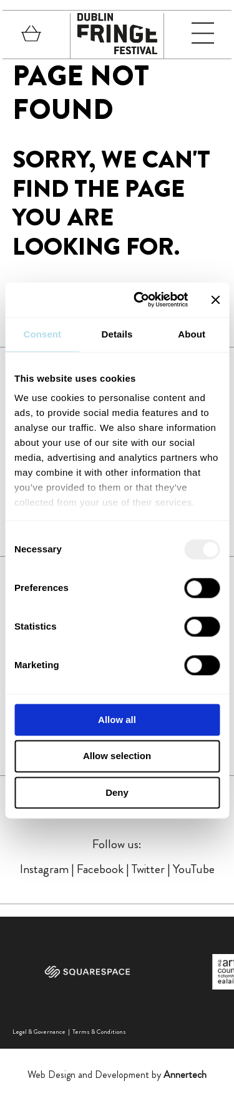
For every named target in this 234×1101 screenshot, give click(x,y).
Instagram (44, 869)
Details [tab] (117, 334)
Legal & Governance (39, 1031)
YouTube (194, 869)
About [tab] (191, 334)
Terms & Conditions (99, 1031)
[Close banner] (215, 299)
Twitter (148, 869)
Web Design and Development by (117, 1074)
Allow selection (117, 756)
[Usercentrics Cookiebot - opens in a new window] (139, 299)
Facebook (100, 869)
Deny (117, 792)
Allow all (117, 719)
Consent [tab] (42, 334)
